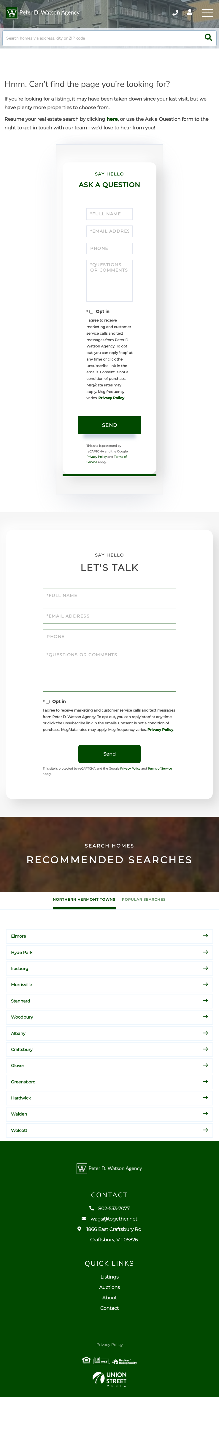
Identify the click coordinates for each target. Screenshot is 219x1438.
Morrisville (21, 1020)
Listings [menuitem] (109, 1318)
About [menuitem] (109, 1339)
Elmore (18, 971)
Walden (19, 1149)
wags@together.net (109, 1260)
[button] (208, 43)
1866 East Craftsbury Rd (109, 1276)
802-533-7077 (109, 1249)
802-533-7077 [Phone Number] (169, 13)
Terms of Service (101, 489)
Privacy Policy (102, 423)
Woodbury (22, 1052)
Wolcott (19, 1165)
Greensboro (23, 1117)
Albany (18, 1068)
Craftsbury (22, 1084)
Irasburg (19, 1003)
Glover (17, 1101)
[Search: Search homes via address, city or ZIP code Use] (109, 43)
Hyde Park (21, 987)
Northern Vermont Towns (84, 935)
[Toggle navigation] (207, 13)
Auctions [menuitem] (109, 1329)
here (112, 124)
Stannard (20, 1036)
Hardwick (21, 1133)
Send (109, 452)
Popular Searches (144, 935)
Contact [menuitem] (109, 1349)
